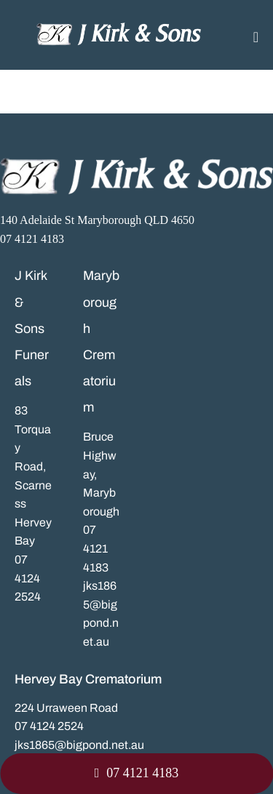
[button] (136, 773)
